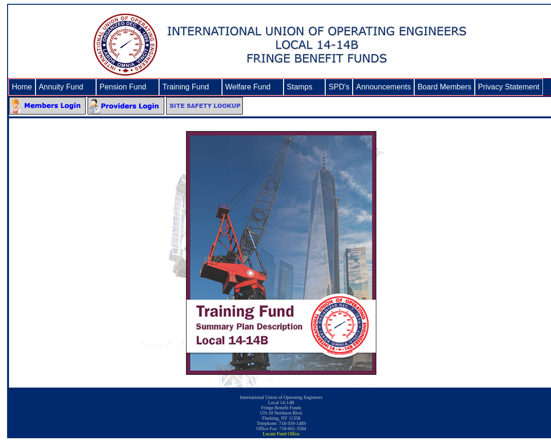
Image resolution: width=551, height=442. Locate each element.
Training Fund (190, 87)
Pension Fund (127, 87)
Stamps (304, 87)
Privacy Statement (509, 87)
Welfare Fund (252, 87)
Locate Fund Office (281, 433)
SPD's (339, 87)
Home (22, 87)
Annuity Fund (66, 87)
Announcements (383, 87)
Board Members (444, 87)
